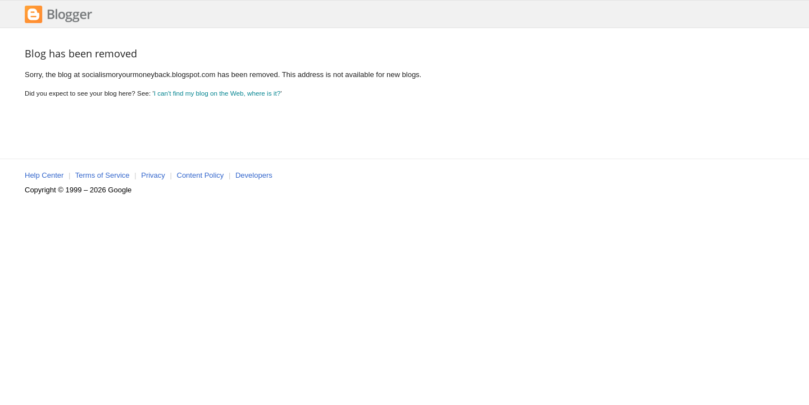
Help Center (44, 175)
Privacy (153, 175)
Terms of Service (102, 175)
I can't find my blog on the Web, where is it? (217, 93)
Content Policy (200, 175)
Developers (253, 175)
